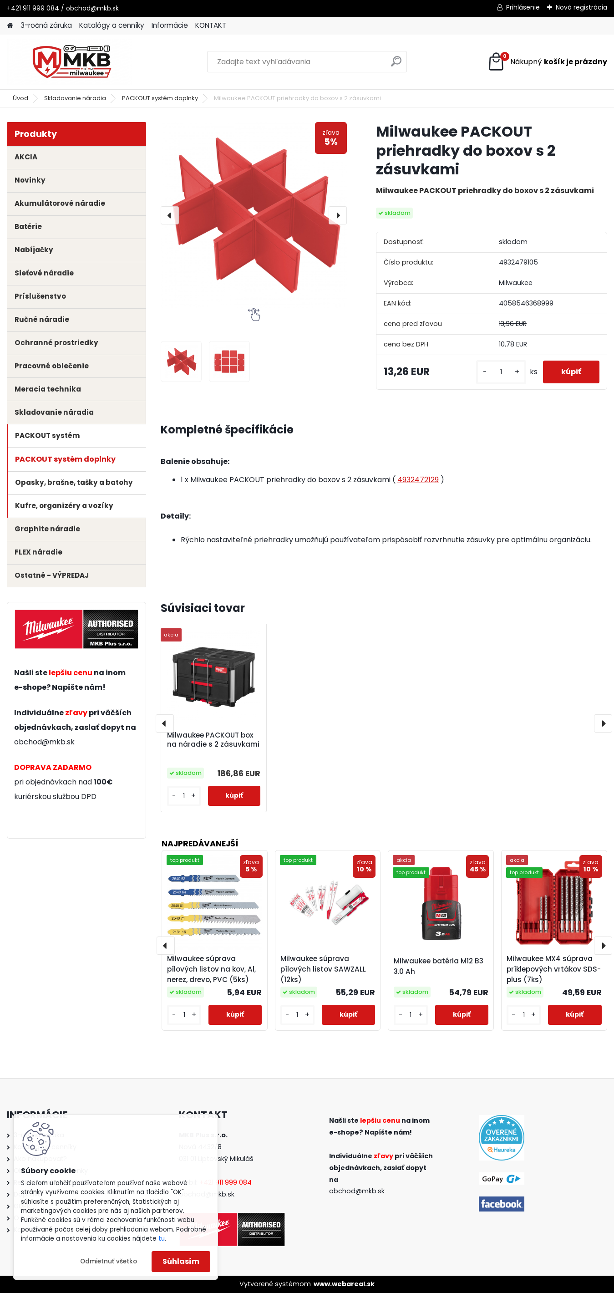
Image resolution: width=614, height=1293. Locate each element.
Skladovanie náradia (75, 98)
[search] (396, 65)
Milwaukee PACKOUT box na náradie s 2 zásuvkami (213, 740)
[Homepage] (10, 26)
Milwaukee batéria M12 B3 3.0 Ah (438, 966)
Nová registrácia (581, 7)
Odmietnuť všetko (108, 1261)
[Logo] (69, 62)
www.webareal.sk (344, 1283)
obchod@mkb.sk (44, 742)
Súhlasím (180, 1261)
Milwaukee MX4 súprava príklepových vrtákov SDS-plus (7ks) (554, 969)
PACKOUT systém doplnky (160, 98)
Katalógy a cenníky (111, 25)
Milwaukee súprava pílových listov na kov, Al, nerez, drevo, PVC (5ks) (211, 969)
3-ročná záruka (46, 25)
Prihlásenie (523, 7)
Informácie (170, 25)
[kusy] (501, 372)
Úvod (20, 98)
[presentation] (170, 215)
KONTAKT (210, 25)
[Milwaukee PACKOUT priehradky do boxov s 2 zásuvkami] (254, 215)
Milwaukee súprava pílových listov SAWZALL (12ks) (323, 969)
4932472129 (418, 479)
